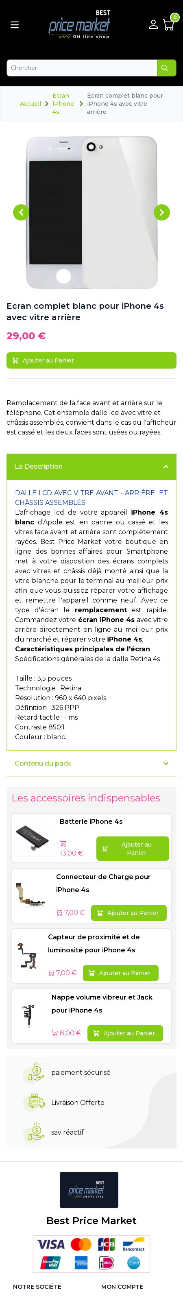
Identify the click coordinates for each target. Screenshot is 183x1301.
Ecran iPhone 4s (63, 104)
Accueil (30, 103)
